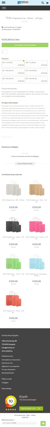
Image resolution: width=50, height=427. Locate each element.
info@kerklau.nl (8, 348)
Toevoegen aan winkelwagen (25, 45)
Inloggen (5, 382)
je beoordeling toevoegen (25, 163)
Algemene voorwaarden (10, 366)
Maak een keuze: (8, 420)
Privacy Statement (8, 369)
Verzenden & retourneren (11, 360)
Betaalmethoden (8, 373)
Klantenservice (7, 363)
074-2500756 (7, 351)
